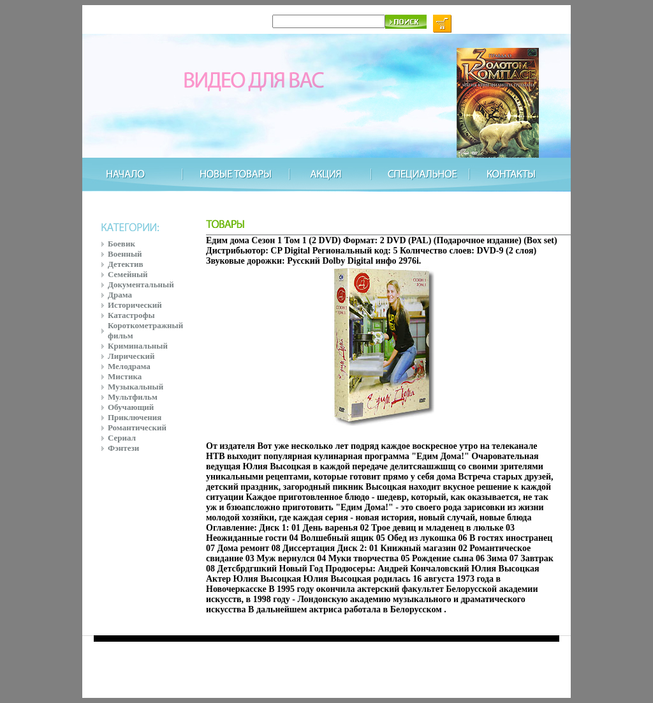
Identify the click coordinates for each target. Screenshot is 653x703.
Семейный (128, 274)
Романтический (137, 427)
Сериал (122, 437)
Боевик (121, 243)
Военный (125, 254)
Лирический (131, 356)
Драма (120, 294)
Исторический (135, 305)
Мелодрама (129, 366)
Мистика (125, 376)
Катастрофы (131, 315)
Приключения (134, 417)
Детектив (125, 264)
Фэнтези (123, 448)
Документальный (141, 284)
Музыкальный (135, 386)
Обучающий (131, 407)
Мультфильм (133, 397)
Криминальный (138, 346)
